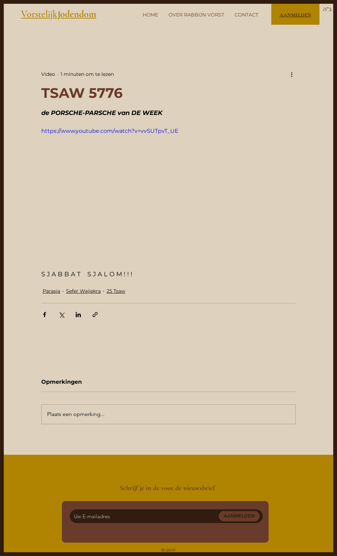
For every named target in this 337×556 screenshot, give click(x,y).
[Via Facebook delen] (44, 314)
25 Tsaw (116, 291)
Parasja (51, 291)
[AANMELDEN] (239, 516)
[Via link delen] (95, 314)
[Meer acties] (291, 74)
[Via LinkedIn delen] (78, 314)
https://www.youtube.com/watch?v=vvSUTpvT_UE (109, 131)
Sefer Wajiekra (83, 291)
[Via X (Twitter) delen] (61, 314)
